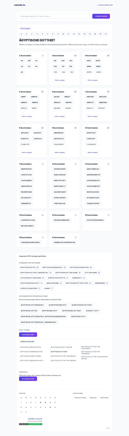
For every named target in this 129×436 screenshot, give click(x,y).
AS (36, 60)
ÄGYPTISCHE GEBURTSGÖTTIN (30, 347)
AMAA (89, 66)
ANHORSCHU (59, 139)
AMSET (34, 108)
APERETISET (91, 133)
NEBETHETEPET (60, 180)
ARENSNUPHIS (26, 169)
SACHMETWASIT (60, 192)
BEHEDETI (37, 133)
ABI (55, 60)
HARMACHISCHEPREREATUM (64, 242)
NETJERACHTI (26, 198)
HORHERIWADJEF (93, 180)
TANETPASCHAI (59, 203)
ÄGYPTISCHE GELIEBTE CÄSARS (30, 356)
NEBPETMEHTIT (60, 186)
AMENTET (90, 102)
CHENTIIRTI (91, 139)
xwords (19, 5)
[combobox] (55, 16)
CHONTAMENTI (26, 180)
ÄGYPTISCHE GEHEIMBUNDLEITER (31, 352)
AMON (89, 72)
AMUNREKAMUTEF (93, 175)
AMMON (24, 102)
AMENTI (67, 97)
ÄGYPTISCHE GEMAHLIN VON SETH (31, 360)
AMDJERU (103, 97)
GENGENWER (59, 144)
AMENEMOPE (58, 133)
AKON (98, 60)
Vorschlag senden (28, 334)
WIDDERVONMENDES (62, 220)
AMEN (98, 66)
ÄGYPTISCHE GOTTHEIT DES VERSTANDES (90, 347)
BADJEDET (25, 133)
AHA (62, 60)
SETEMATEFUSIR (93, 198)
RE (22, 72)
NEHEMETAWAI (26, 192)
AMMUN (35, 102)
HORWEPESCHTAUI (28, 220)
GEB (55, 72)
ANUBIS (68, 108)
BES (55, 66)
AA (22, 60)
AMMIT (23, 97)
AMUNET (69, 102)
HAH (63, 72)
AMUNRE (57, 108)
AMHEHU (57, 102)
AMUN (98, 72)
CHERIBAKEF (91, 144)
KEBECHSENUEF (60, 175)
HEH (71, 72)
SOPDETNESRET (60, 198)
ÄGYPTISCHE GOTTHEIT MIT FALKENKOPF (90, 352)
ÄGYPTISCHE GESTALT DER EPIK (61, 347)
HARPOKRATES (26, 186)
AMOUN (24, 108)
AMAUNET (90, 97)
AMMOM (34, 97)
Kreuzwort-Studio (80, 397)
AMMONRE (103, 102)
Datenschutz (104, 397)
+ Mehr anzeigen (59, 80)
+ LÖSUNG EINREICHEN (105, 5)
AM (29, 60)
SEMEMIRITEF (26, 203)
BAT (71, 60)
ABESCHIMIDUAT (93, 169)
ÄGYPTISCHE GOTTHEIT (59, 352)
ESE (70, 66)
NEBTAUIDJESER (93, 192)
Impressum (93, 397)
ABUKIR (56, 97)
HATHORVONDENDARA (95, 220)
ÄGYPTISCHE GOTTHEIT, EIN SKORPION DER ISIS (94, 357)
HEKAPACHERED (60, 169)
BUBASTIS (25, 139)
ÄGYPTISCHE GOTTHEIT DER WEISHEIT (63, 360)
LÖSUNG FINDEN (101, 16)
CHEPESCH (38, 139)
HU (29, 66)
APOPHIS (101, 108)
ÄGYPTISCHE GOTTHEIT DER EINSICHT (63, 356)
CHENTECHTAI (26, 175)
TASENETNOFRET (93, 203)
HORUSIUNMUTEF (93, 186)
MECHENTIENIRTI (27, 226)
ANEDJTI (90, 108)
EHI (63, 66)
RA (36, 66)
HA (22, 66)
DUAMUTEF (25, 144)
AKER (89, 60)
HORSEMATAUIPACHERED (30, 242)
